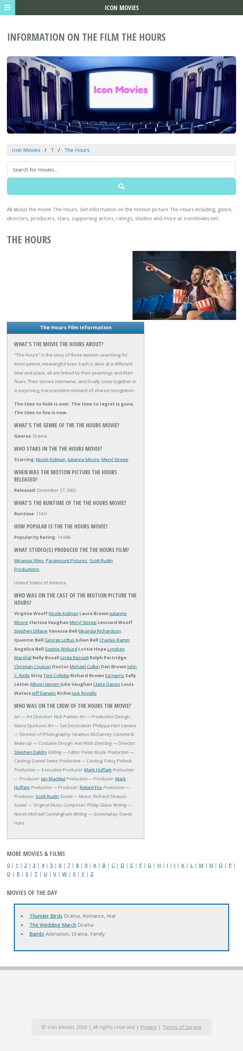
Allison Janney (44, 684)
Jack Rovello (84, 693)
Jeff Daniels (44, 693)
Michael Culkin (85, 666)
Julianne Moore (83, 459)
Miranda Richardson (99, 631)
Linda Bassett (74, 657)
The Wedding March (52, 924)
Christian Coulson (32, 666)
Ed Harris (114, 675)
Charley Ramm (114, 640)
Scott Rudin (47, 796)
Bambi (36, 933)
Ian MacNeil (53, 779)
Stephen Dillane (31, 631)
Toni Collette (56, 675)
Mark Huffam (97, 770)
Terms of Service (182, 1026)
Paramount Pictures (66, 560)
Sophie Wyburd (61, 649)
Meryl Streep (114, 459)
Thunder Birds (45, 915)
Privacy (148, 1026)
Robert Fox (91, 787)
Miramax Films (29, 560)
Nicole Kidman (51, 459)
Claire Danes (106, 684)
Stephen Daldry (30, 752)
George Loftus (60, 640)
